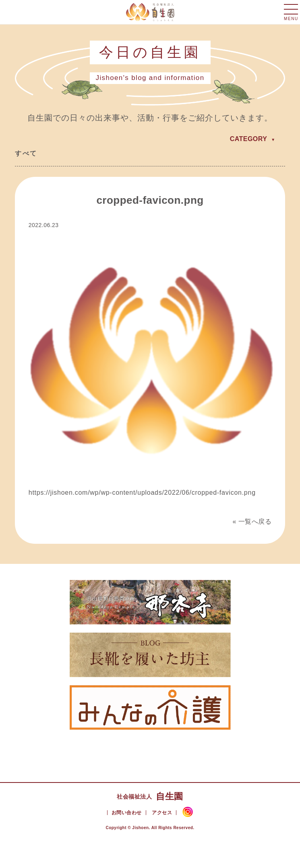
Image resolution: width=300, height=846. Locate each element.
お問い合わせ (127, 812)
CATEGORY (248, 138)
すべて (26, 153)
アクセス (162, 812)
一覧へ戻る (254, 521)
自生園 (150, 796)
